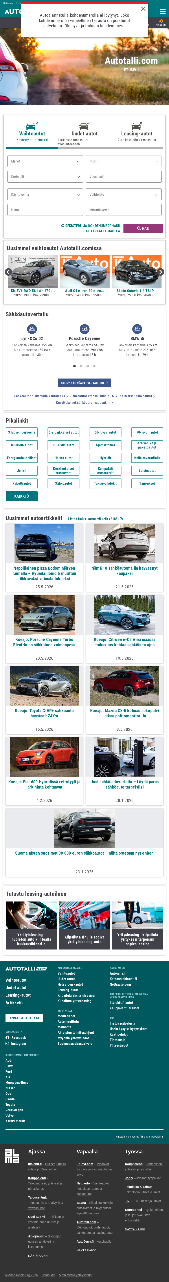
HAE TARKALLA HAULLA (101, 231)
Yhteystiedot (119, 1045)
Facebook (19, 1038)
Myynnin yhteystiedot (73, 1038)
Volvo (10, 1116)
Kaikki (21, 496)
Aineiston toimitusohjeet (76, 1033)
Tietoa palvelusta (123, 1023)
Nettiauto (8, 3)
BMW (9, 1066)
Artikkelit (14, 1002)
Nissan (10, 1088)
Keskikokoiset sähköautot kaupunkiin (84, 403)
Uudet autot (16, 987)
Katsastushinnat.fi (123, 979)
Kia (8, 1077)
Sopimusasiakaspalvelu (75, 1044)
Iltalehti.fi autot (121, 1003)
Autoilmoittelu (68, 1022)
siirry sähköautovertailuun (84, 383)
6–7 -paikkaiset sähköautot (133, 396)
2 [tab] (81, 366)
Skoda (10, 1099)
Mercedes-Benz (17, 1083)
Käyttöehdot (119, 1034)
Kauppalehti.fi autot (125, 1008)
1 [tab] (74, 366)
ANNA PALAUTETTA (24, 1018)
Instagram (18, 1044)
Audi (9, 1060)
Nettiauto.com (120, 984)
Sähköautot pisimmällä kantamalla (41, 396)
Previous (8, 272)
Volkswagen (14, 1110)
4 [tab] (94, 366)
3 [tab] (88, 366)
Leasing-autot (18, 995)
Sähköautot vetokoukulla (89, 396)
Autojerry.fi (118, 973)
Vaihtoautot (16, 980)
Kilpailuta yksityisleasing (76, 995)
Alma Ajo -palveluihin (151, 1136)
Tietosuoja (117, 1040)
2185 (114, 519)
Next (160, 272)
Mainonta (65, 1027)
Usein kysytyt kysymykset (128, 1029)
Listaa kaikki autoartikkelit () (95, 519)
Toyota (10, 1105)
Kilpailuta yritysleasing (74, 1001)
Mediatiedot (66, 1016)
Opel (9, 1094)
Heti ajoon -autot (70, 984)
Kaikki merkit (15, 1121)
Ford (9, 1072)
